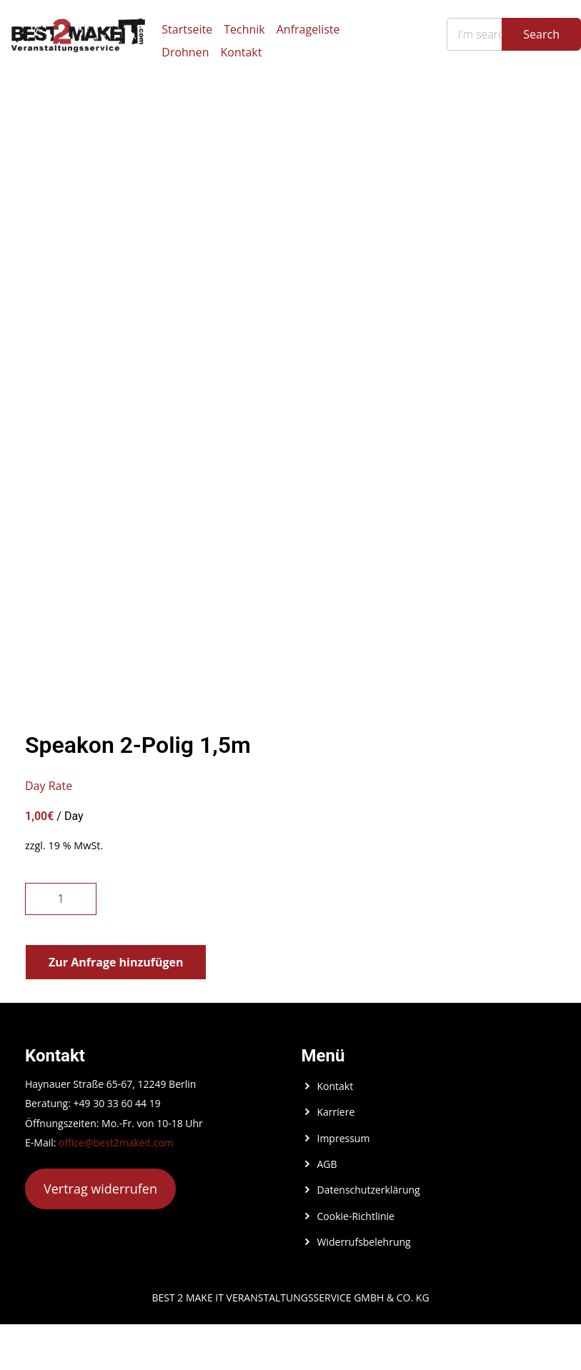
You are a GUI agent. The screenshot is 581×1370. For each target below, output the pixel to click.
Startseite (187, 29)
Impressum (343, 1138)
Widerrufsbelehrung (364, 1242)
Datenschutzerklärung (368, 1189)
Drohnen (185, 52)
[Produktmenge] (60, 899)
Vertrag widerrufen (100, 1188)
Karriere (336, 1112)
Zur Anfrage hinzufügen (116, 962)
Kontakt (241, 52)
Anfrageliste (308, 29)
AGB (327, 1164)
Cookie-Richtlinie (355, 1216)
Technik (244, 29)
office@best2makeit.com (116, 1142)
